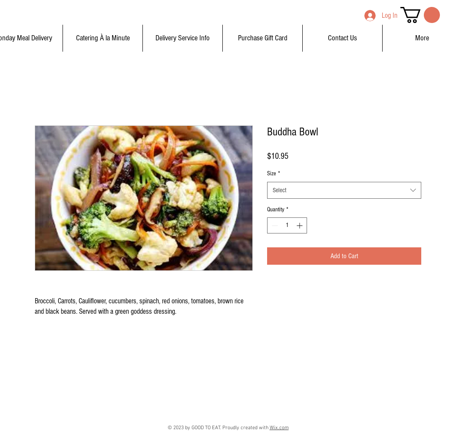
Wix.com (279, 428)
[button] (420, 15)
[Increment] (300, 225)
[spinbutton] (287, 225)
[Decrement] (273, 225)
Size (273, 173)
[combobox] (344, 190)
